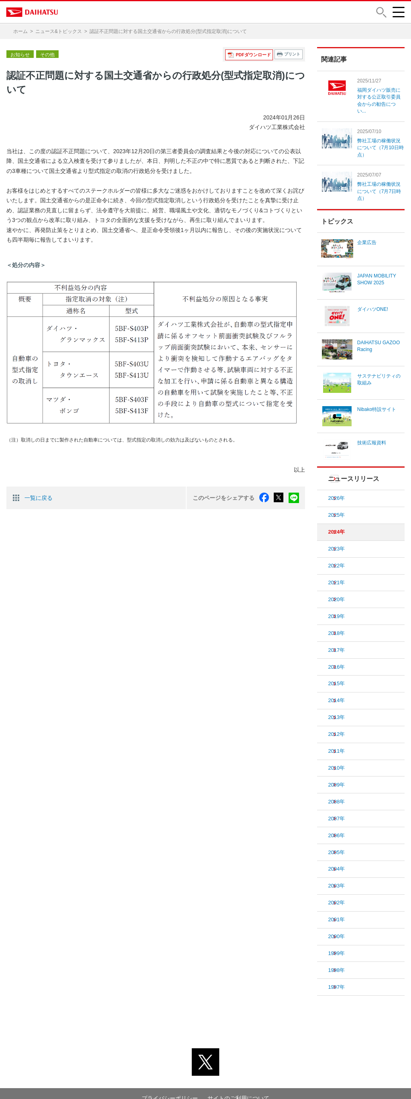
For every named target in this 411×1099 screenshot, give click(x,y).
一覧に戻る (38, 497)
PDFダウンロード (254, 54)
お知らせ (20, 54)
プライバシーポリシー (170, 1078)
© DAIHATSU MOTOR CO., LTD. (205, 1088)
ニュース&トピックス (58, 31)
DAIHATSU (32, 12)
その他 (47, 54)
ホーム (20, 31)
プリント (292, 54)
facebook (265, 497)
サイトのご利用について (238, 1078)
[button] (381, 12)
